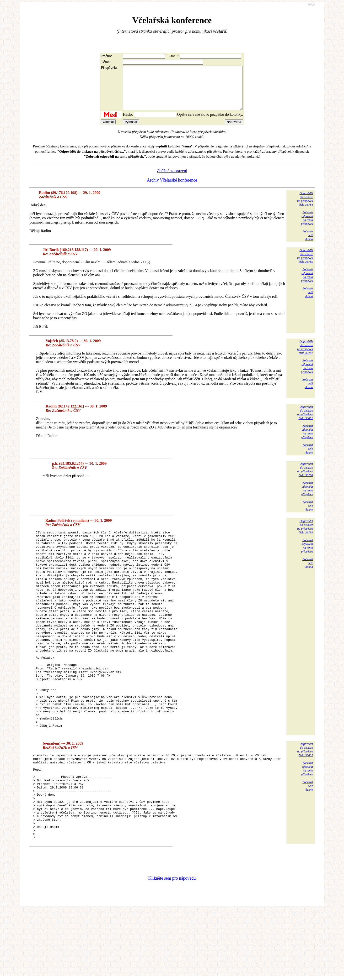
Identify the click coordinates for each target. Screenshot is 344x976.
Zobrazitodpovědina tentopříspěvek (307, 226)
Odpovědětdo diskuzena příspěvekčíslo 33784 (305, 207)
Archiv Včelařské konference (172, 188)
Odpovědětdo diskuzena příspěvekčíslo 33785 (305, 264)
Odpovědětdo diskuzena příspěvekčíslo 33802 (305, 798)
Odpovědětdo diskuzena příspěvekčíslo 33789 (305, 535)
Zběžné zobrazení (172, 179)
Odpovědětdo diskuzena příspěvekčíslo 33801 (305, 420)
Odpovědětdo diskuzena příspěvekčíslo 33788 (305, 477)
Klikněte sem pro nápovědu (172, 944)
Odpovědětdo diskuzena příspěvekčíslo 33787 (305, 355)
